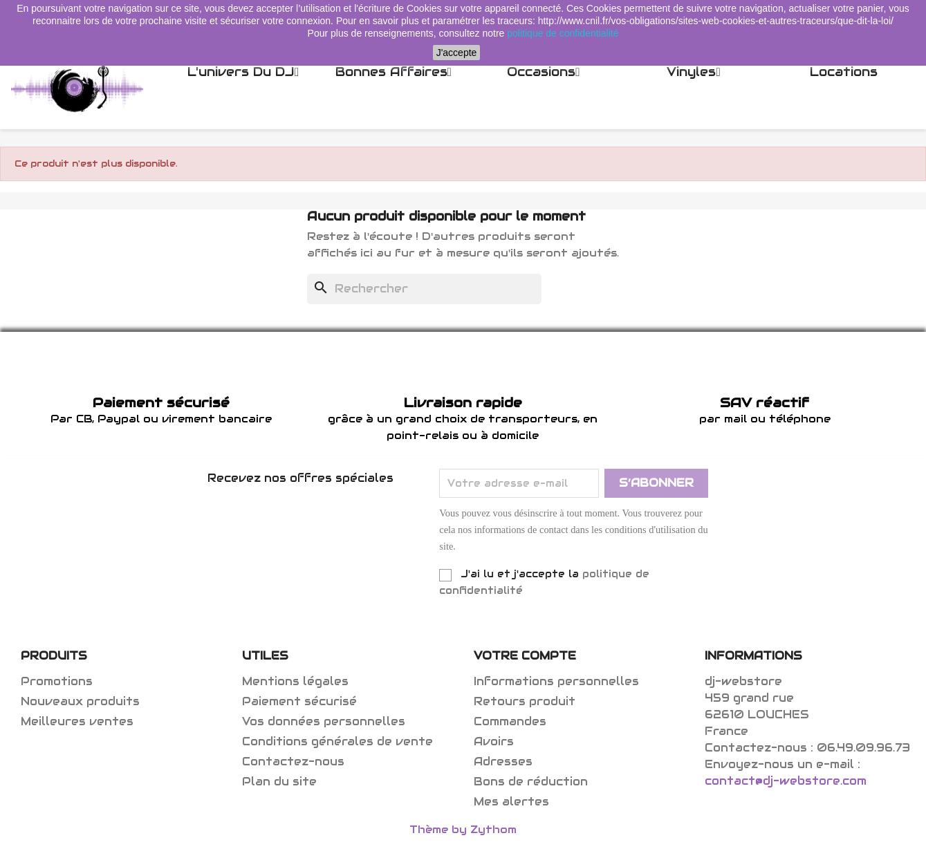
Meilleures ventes (77, 721)
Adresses (503, 761)
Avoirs (494, 741)
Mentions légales (295, 681)
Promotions (57, 681)
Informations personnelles (556, 681)
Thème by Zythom (463, 829)
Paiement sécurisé (299, 701)
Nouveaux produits (80, 701)
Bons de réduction (531, 781)
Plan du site (279, 781)
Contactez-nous (293, 761)
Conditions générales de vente (337, 741)
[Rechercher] (424, 289)
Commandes (510, 721)
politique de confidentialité (562, 33)
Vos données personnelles (323, 721)
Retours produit (524, 701)
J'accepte (456, 52)
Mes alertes (511, 801)
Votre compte (525, 656)
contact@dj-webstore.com (786, 781)
